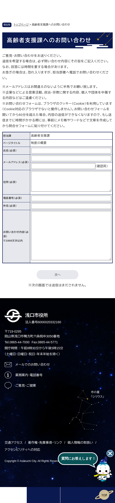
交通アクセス (14, 442)
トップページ (21, 24)
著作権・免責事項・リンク (45, 442)
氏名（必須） (10, 150)
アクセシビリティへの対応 (22, 449)
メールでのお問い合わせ (32, 364)
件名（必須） (10, 205)
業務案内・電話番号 (29, 375)
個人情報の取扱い (80, 442)
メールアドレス (16, 162)
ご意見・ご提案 (25, 385)
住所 (10, 182)
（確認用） (101, 166)
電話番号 (12, 198)
